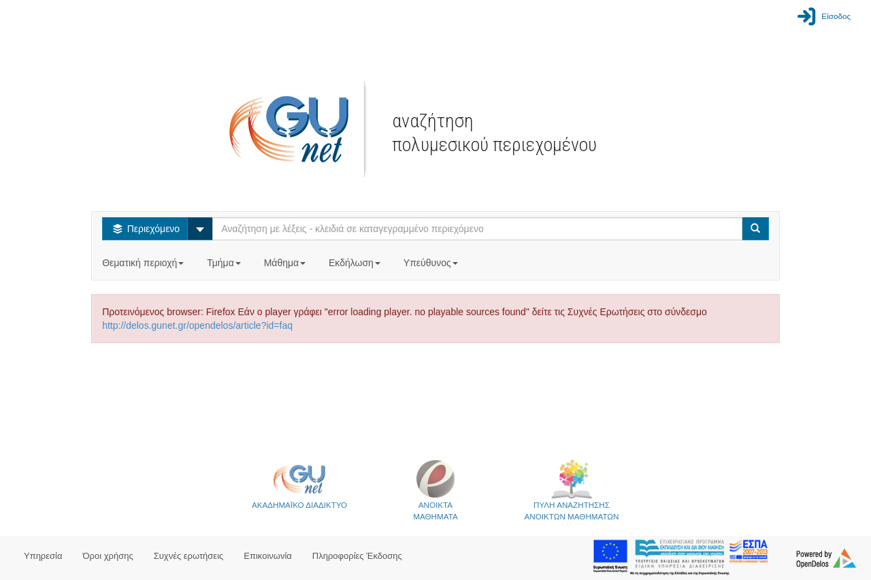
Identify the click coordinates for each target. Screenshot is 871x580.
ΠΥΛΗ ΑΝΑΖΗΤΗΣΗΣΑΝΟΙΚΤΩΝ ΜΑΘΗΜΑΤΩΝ (572, 490)
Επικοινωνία (268, 556)
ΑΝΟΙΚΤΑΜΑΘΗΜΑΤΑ (435, 490)
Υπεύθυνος (432, 262)
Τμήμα (225, 262)
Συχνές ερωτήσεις (189, 556)
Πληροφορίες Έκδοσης (357, 556)
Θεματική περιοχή (144, 262)
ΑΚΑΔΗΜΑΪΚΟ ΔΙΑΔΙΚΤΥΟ (299, 484)
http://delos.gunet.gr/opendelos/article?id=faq (197, 325)
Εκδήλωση (356, 262)
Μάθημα (286, 262)
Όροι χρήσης (108, 556)
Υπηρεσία (43, 556)
